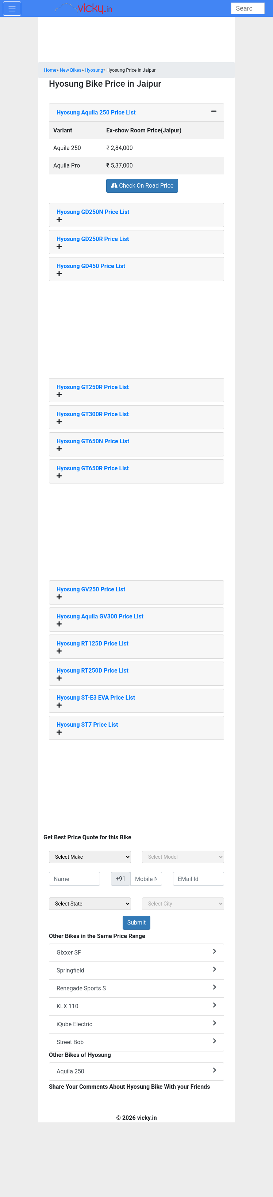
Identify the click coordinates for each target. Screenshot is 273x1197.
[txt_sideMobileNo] (146, 879)
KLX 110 (136, 1006)
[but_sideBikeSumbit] (136, 923)
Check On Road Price (142, 185)
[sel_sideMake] (90, 857)
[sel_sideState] (90, 903)
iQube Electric (136, 1024)
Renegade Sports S (136, 988)
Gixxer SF (136, 952)
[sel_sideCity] (183, 903)
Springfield (136, 970)
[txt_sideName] (74, 879)
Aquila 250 (136, 1071)
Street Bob (136, 1042)
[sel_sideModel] (183, 857)
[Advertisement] (136, 327)
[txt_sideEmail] (198, 879)
